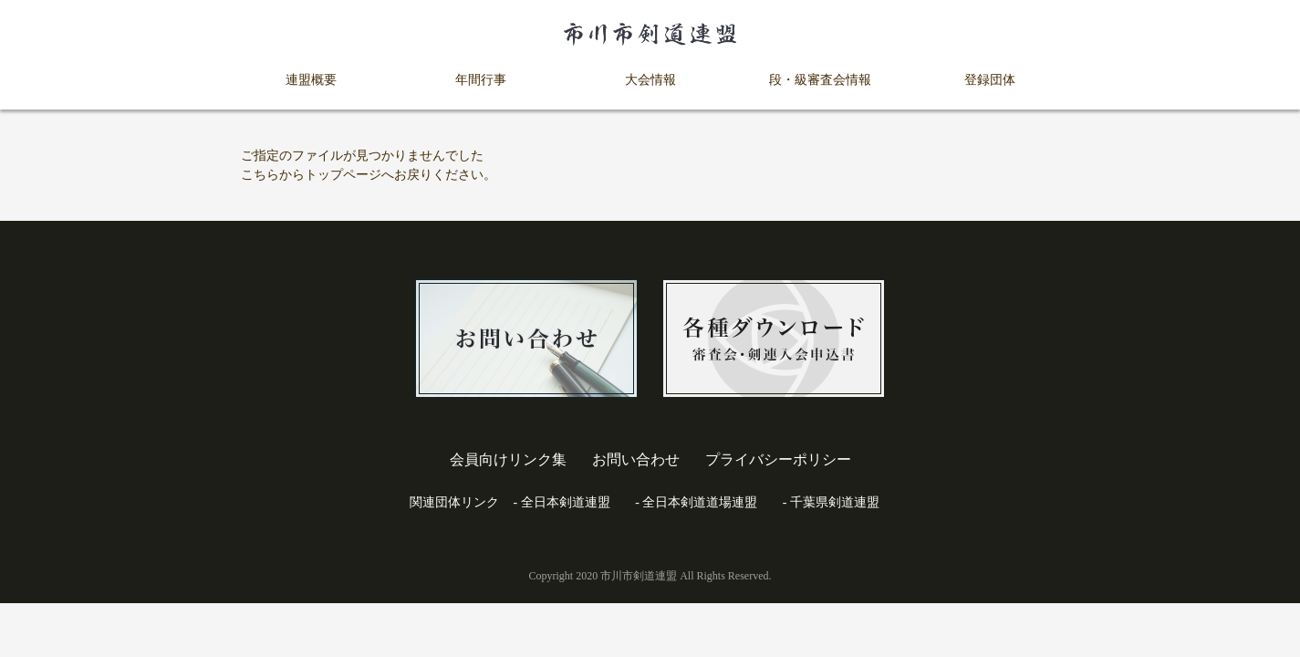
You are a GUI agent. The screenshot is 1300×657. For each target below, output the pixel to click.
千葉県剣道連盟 (834, 502)
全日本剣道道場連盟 (699, 502)
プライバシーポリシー (778, 459)
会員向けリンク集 (508, 459)
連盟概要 (311, 80)
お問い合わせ (636, 459)
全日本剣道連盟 (565, 502)
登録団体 (989, 80)
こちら (260, 175)
